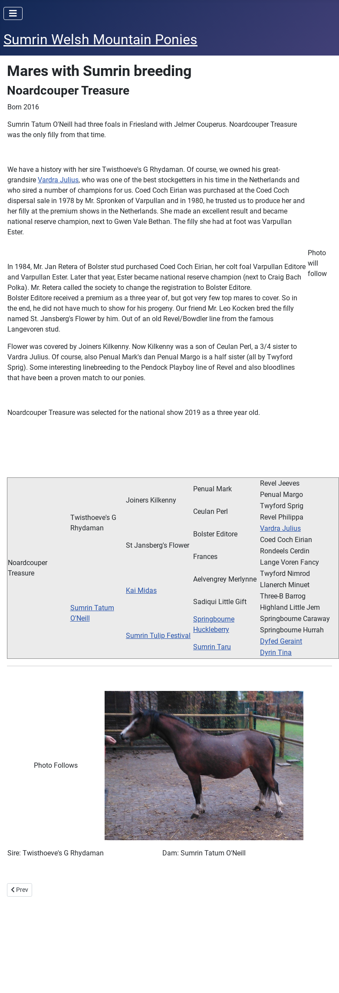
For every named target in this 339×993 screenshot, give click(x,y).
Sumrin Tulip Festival (158, 635)
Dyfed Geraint (281, 641)
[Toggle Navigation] (13, 13)
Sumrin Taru (212, 647)
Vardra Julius (58, 180)
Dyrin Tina (276, 652)
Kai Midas (141, 590)
